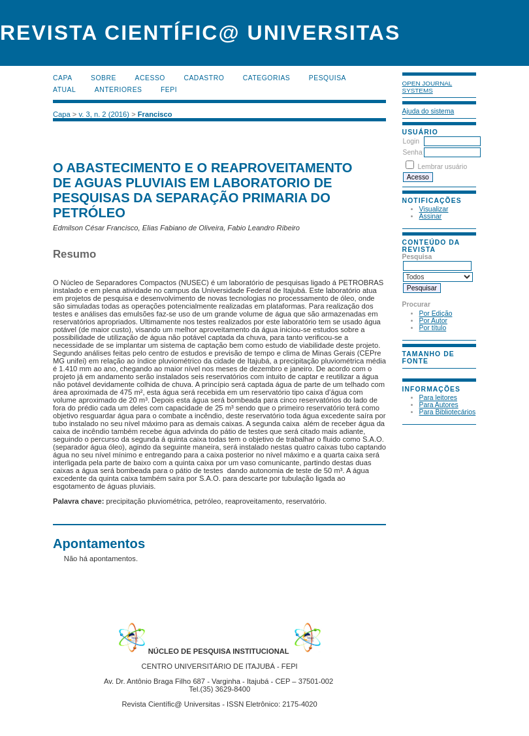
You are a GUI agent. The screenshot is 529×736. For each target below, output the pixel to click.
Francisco (155, 114)
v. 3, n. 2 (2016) (104, 114)
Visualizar (434, 209)
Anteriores (118, 89)
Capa (62, 78)
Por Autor (433, 320)
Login (411, 141)
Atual (64, 89)
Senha (413, 152)
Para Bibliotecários (447, 412)
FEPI (169, 89)
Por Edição (436, 313)
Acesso (150, 78)
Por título (433, 327)
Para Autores (438, 404)
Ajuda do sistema (428, 111)
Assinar (430, 216)
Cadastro (204, 78)
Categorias (267, 78)
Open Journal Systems (427, 87)
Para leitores (438, 397)
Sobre (103, 78)
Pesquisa (327, 78)
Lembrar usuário (443, 166)
